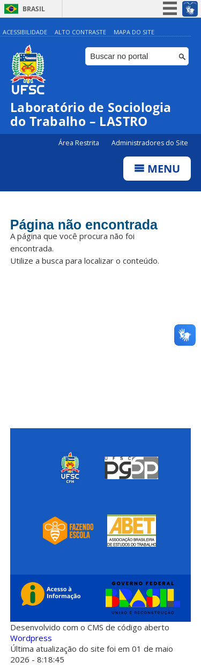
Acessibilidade (25, 32)
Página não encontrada (84, 224)
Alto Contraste (80, 32)
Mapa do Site (134, 32)
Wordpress (31, 637)
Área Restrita (79, 142)
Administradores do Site (149, 142)
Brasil (34, 8)
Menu (157, 168)
